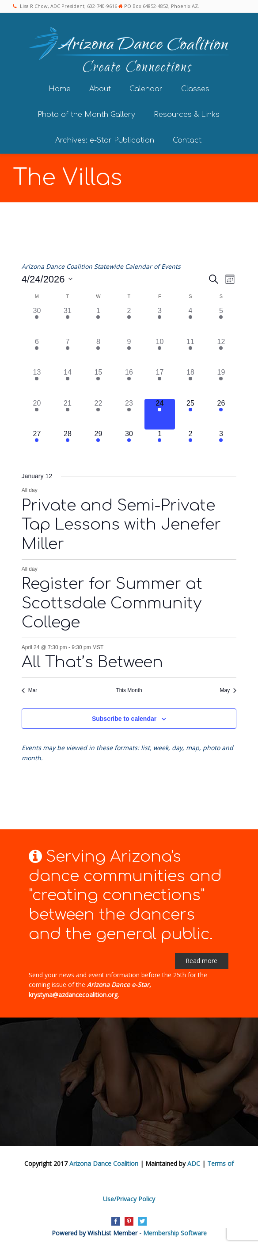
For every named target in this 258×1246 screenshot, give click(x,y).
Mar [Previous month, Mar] (30, 689)
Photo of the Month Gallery (86, 113)
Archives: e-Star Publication (104, 139)
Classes (195, 88)
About (100, 88)
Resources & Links (187, 113)
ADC (193, 1162)
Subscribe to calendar (124, 717)
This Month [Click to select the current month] (129, 689)
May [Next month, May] (228, 689)
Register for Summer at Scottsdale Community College (112, 602)
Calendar (146, 88)
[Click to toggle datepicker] (47, 278)
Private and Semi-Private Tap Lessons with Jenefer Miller (121, 523)
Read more (201, 959)
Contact (187, 139)
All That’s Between (92, 660)
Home (60, 88)
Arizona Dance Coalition (103, 1162)
